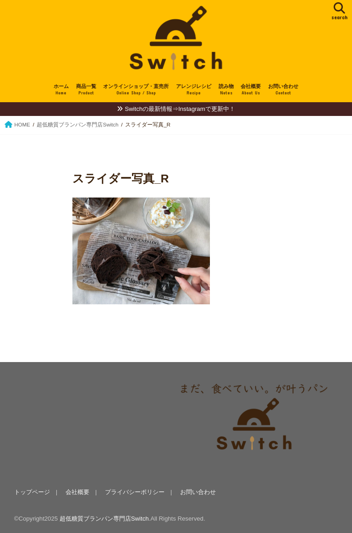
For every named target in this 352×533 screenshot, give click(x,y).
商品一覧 (86, 90)
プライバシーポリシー (135, 492)
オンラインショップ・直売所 (136, 90)
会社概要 (251, 90)
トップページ (32, 492)
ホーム (61, 90)
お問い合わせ (283, 90)
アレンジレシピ (193, 90)
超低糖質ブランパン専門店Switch (104, 518)
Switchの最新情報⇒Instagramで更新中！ (180, 108)
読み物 (226, 90)
